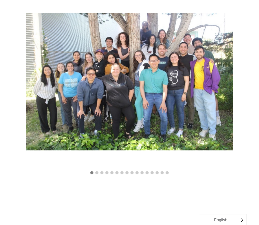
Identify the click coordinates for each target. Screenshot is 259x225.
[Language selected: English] (222, 219)
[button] (91, 173)
